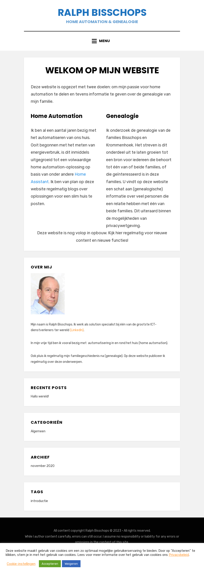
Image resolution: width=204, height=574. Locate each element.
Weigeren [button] (71, 563)
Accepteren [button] (50, 563)
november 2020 (43, 467)
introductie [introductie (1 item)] (39, 502)
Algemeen (38, 433)
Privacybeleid (179, 555)
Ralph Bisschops (102, 13)
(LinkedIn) (77, 332)
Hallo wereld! (40, 398)
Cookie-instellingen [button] (21, 564)
